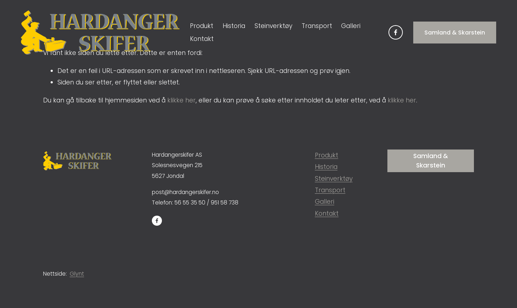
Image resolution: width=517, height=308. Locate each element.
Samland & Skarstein (454, 32)
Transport (317, 26)
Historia (234, 26)
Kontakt (202, 39)
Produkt (326, 155)
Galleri (350, 26)
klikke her (181, 100)
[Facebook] (395, 32)
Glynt (77, 273)
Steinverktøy (273, 26)
